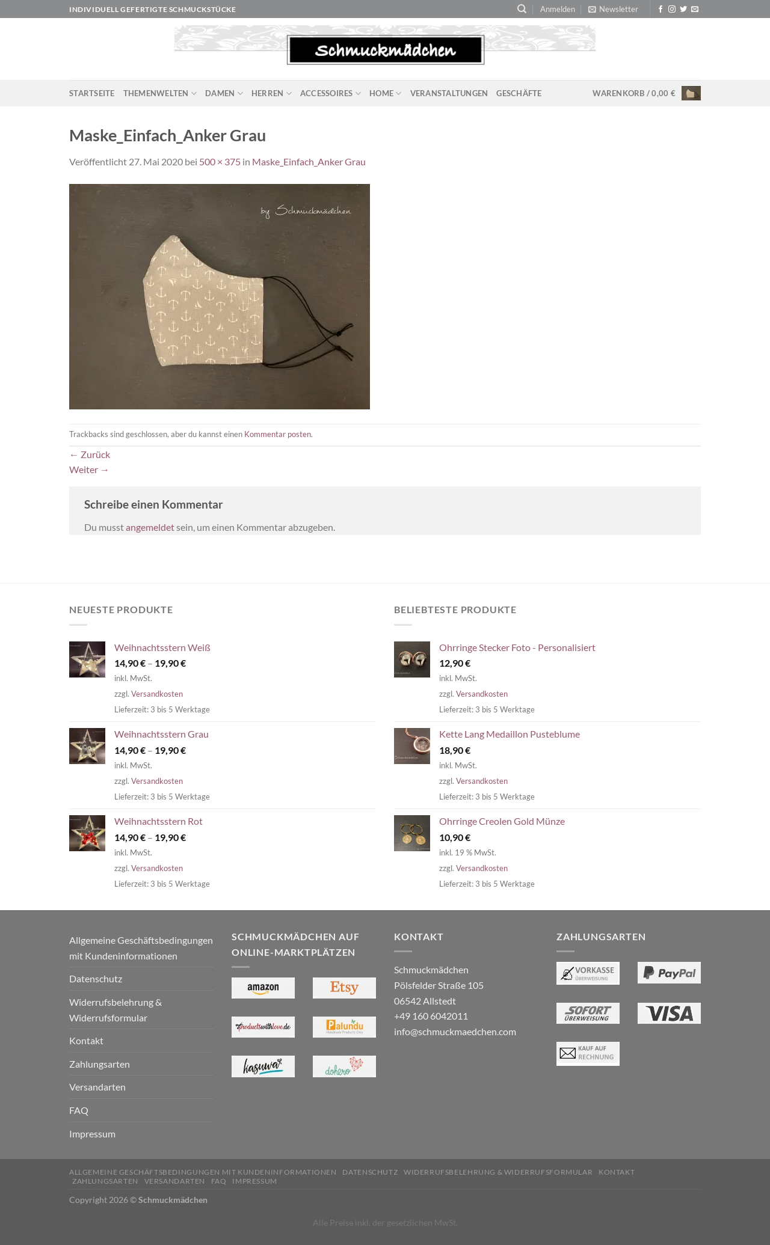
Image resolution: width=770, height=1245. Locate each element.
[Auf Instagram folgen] (672, 9)
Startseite (92, 93)
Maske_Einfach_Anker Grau (309, 161)
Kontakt (86, 1040)
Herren (271, 93)
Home (385, 93)
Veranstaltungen (449, 93)
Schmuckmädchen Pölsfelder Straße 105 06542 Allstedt (439, 985)
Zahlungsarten (99, 1063)
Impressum (92, 1133)
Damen (224, 93)
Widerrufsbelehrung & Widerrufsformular (115, 1009)
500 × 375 (220, 161)
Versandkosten (157, 694)
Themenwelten (160, 93)
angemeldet (150, 527)
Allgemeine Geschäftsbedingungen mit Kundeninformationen (141, 947)
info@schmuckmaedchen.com (455, 1031)
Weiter (89, 469)
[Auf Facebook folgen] (660, 9)
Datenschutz (95, 978)
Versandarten (97, 1086)
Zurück (89, 454)
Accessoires (330, 93)
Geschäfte (518, 93)
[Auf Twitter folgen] (683, 9)
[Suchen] (521, 9)
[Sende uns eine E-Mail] (694, 9)
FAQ (78, 1110)
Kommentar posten (277, 434)
